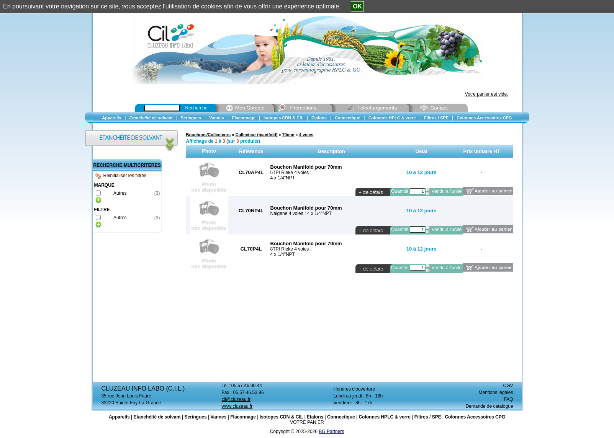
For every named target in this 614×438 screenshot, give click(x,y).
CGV (508, 385)
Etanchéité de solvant (156, 417)
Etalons (315, 417)
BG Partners (331, 431)
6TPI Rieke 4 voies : (290, 172)
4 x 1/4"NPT (282, 178)
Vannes (218, 417)
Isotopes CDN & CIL (281, 417)
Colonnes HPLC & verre (384, 417)
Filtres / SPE (427, 417)
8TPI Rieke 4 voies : (290, 249)
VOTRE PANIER (307, 422)
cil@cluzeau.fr (236, 399)
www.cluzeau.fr (237, 406)
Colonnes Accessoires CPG (475, 417)
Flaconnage (243, 417)
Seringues (196, 417)
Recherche (196, 108)
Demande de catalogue (489, 406)
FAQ (508, 399)
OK (357, 6)
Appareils (119, 417)
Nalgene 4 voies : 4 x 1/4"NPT (301, 213)
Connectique (341, 417)
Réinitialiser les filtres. (121, 175)
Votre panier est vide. (486, 94)
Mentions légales (495, 392)
